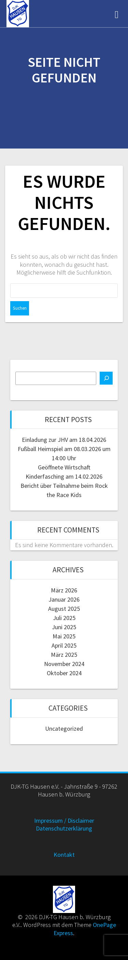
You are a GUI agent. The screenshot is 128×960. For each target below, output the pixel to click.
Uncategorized (64, 728)
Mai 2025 (64, 636)
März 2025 (64, 655)
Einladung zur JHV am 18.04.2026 (64, 440)
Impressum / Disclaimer (64, 820)
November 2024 (64, 664)
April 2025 (64, 645)
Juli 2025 (64, 618)
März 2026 (64, 590)
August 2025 (64, 609)
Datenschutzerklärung (64, 828)
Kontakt (64, 854)
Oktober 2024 (64, 673)
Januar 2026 (64, 599)
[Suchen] (106, 378)
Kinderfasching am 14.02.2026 (64, 476)
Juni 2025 (64, 627)
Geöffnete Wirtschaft (64, 467)
